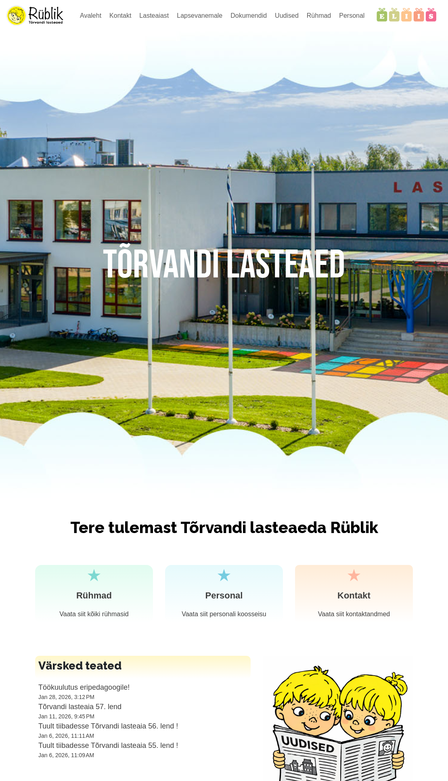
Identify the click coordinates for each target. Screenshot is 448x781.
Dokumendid (248, 15)
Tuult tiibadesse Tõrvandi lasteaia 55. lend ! (108, 745)
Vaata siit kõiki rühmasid (93, 614)
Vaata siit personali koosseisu (224, 614)
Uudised (287, 15)
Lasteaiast (154, 15)
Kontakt (120, 15)
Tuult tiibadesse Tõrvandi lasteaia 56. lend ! (108, 726)
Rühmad (319, 15)
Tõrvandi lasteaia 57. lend (79, 707)
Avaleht (90, 15)
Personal (351, 15)
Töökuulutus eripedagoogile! (84, 687)
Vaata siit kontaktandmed (354, 614)
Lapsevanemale (199, 15)
